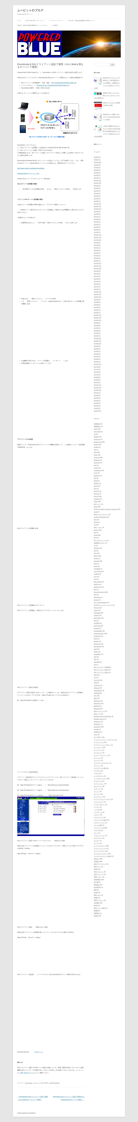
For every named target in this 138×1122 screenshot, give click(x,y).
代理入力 (96, 859)
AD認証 (96, 437)
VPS (95, 696)
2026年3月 (97, 157)
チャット (96, 791)
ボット (96, 833)
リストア (96, 843)
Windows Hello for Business (102, 716)
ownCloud (97, 626)
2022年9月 (97, 242)
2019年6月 (97, 330)
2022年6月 (97, 250)
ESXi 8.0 (96, 491)
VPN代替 (97, 693)
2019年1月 (97, 336)
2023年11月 (97, 206)
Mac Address (98, 582)
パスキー (96, 815)
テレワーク (97, 794)
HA (95, 525)
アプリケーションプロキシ (102, 745)
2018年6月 (97, 354)
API (95, 450)
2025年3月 (97, 175)
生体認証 (96, 903)
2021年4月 (97, 284)
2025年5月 (97, 170)
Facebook (97, 499)
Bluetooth (97, 460)
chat (95, 465)
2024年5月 (97, 196)
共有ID (96, 869)
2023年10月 (97, 209)
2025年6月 (97, 167)
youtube (96, 729)
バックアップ (98, 812)
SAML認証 (97, 654)
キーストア (97, 760)
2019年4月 (97, 333)
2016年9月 (97, 377)
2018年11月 (97, 341)
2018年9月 (97, 346)
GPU (95, 519)
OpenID (96, 615)
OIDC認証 (97, 613)
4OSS (96, 429)
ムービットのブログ (30, 10)
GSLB (96, 522)
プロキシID (97, 830)
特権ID (96, 897)
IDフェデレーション (100, 540)
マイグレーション (99, 835)
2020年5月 (97, 307)
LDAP (95, 566)
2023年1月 (97, 232)
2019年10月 (97, 320)
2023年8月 (97, 214)
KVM (95, 563)
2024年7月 (97, 191)
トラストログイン (99, 804)
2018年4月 (97, 356)
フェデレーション (99, 822)
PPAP (95, 639)
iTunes (96, 558)
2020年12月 (97, 292)
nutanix (96, 610)
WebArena (97, 701)
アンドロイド (98, 747)
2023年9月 (97, 211)
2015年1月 (97, 408)
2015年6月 (97, 395)
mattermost (97, 587)
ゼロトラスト (98, 786)
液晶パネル (97, 895)
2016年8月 (97, 380)
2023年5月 (97, 222)
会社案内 (55, 25)
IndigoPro (97, 548)
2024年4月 (97, 198)
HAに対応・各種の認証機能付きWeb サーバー (81, 20)
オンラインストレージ (101, 755)
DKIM (95, 481)
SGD (95, 657)
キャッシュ (97, 758)
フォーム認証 (98, 825)
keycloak (96, 561)
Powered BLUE (98, 633)
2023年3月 (97, 227)
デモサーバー (38, 1052)
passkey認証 (98, 631)
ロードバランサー (99, 851)
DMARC (96, 483)
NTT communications (100, 602)
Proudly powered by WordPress (26, 1113)
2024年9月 (97, 185)
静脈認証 (96, 913)
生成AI (96, 905)
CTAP (95, 473)
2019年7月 (97, 328)
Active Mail (97, 431)
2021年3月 (97, 286)
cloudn (96, 468)
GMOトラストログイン (101, 514)
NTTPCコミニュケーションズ (103, 605)
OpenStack (97, 618)
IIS (95, 545)
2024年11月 (97, 180)
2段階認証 (97, 424)
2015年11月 (97, 387)
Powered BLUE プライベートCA (28, 173)
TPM (95, 683)
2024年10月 (97, 183)
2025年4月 (97, 172)
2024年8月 (97, 188)
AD (95, 434)
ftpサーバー (97, 504)
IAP (95, 532)
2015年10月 (97, 390)
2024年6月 (97, 193)
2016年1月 (97, 382)
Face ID (96, 496)
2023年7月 (97, 216)
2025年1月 (97, 178)
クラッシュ (97, 765)
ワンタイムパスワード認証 (102, 856)
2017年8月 (97, 367)
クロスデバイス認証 (100, 768)
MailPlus (96, 584)
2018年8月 (97, 349)
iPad (95, 553)
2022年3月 (97, 255)
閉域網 (96, 910)
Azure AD (97, 457)
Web (95, 698)
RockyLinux (97, 644)
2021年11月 (97, 266)
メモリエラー (98, 838)
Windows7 (97, 724)
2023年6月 (97, 219)
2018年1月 (97, 361)
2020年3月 (97, 310)
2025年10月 (97, 162)
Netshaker (97, 597)
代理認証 (96, 861)
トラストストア (99, 802)
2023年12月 (97, 204)
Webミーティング (99, 711)
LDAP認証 (97, 569)
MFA (95, 589)
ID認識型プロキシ (99, 543)
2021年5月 (97, 281)
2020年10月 (97, 297)
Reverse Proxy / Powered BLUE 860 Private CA (53, 85)
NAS (95, 595)
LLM (95, 579)
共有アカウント (99, 872)
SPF (95, 659)
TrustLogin (97, 685)
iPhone (96, 556)
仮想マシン (97, 866)
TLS (95, 677)
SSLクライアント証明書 (101, 667)
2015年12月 (97, 385)
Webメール (97, 714)
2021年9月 (97, 271)
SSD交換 (97, 662)
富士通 (96, 882)
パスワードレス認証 (100, 820)
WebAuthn (97, 703)
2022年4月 (97, 253)
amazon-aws (98, 442)
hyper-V (96, 530)
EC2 (95, 488)
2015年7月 (97, 393)
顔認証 (96, 916)
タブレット (97, 789)
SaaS (95, 649)
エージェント (98, 750)
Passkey (96, 628)
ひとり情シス (98, 737)
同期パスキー (98, 877)
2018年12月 (97, 338)
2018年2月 (97, 359)
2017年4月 (97, 374)
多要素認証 (97, 879)
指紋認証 (96, 885)
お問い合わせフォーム (27, 1073)
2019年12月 (97, 315)
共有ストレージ (99, 874)
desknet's (97, 475)
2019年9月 (97, 323)
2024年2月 (97, 201)
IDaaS (96, 535)
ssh (95, 664)
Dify (95, 478)
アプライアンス (99, 742)
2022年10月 (97, 240)
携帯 (95, 890)
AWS (95, 452)
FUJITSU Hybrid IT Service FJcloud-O (106, 509)
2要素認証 (97, 426)
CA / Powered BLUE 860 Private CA (64, 83)
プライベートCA (38, 1083)
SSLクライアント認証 (101, 670)
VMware (96, 688)
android (96, 444)
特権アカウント (99, 900)
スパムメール (98, 781)
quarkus (96, 641)
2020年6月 (97, 305)
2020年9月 (97, 299)
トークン (96, 807)
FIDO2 (96, 501)
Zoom (95, 734)
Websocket (97, 708)
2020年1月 (97, 312)
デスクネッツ (98, 796)
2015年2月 (97, 406)
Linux (95, 576)
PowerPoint (97, 636)
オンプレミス (98, 752)
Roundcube (28, 1083)
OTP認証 (97, 623)
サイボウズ (97, 771)
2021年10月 (97, 268)
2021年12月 (97, 263)
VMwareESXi (98, 690)
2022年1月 (97, 261)
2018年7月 (97, 351)
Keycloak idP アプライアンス (34, 20)
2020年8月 (97, 302)
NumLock (97, 607)
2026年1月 (97, 160)
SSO (95, 675)
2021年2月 (97, 289)
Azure (95, 455)
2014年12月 (97, 411)
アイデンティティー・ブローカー (104, 740)
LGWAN (96, 574)
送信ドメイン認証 (99, 908)
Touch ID (96, 680)
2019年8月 (97, 325)
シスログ (96, 773)
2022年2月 (97, 258)
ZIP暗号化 (97, 732)
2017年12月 (97, 364)
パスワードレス (99, 817)
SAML (96, 651)
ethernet (96, 494)
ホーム (19, 20)
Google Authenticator (100, 517)
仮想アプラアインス (100, 864)
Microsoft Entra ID (99, 592)
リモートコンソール (100, 848)
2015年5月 (97, 398)
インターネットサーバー (56, 20)
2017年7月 (97, 369)
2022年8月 (97, 245)
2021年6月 (97, 279)
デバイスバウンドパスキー (102, 799)
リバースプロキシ (99, 846)
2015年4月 (97, 400)
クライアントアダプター (101, 763)
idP (95, 538)
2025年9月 (97, 165)
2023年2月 (97, 229)
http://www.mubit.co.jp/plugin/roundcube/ (30, 168)
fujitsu (95, 506)
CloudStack (97, 470)
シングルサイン (99, 776)
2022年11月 (97, 237)
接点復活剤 (97, 887)
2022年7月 (97, 248)
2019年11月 (97, 317)
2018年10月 (97, 343)
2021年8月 (97, 273)
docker (96, 486)
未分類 (96, 892)
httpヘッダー (98, 527)
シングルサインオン (100, 778)
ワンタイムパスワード (101, 853)
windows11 (97, 721)
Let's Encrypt (98, 571)
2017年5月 (97, 372)
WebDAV (96, 706)
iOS (95, 551)
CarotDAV (97, 462)
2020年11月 (97, 294)
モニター (96, 841)
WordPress (97, 727)
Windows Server (99, 719)
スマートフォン (99, 784)
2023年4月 (97, 224)
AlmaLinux (97, 439)
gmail (95, 512)
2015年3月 (97, 403)
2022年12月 (97, 235)
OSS (95, 620)
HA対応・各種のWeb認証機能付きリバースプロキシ (32, 25)
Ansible (96, 447)
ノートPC (97, 809)
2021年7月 (97, 276)
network (96, 600)
